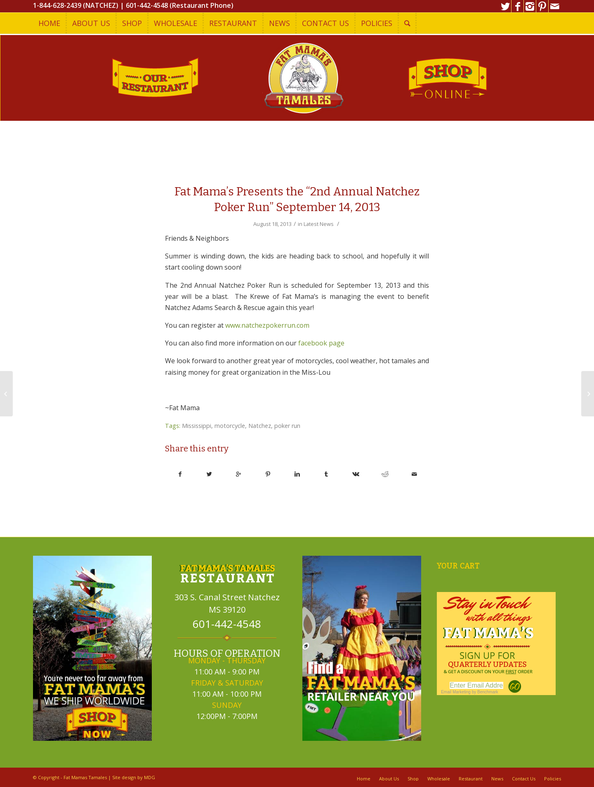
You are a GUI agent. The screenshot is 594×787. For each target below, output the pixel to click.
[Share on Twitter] (209, 474)
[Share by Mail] (414, 474)
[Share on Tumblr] (326, 474)
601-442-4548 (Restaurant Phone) (179, 5)
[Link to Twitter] (505, 6)
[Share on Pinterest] (268, 474)
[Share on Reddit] (384, 474)
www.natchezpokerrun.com (267, 325)
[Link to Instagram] (530, 6)
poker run (287, 426)
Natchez (259, 426)
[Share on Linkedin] (297, 474)
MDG (149, 777)
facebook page (321, 343)
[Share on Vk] (355, 474)
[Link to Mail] (555, 6)
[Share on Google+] (238, 474)
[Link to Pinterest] (542, 6)
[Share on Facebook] (180, 474)
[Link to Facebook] (517, 6)
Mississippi (196, 426)
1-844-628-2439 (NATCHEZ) (75, 5)
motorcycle (229, 426)
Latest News (319, 224)
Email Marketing (456, 692)
